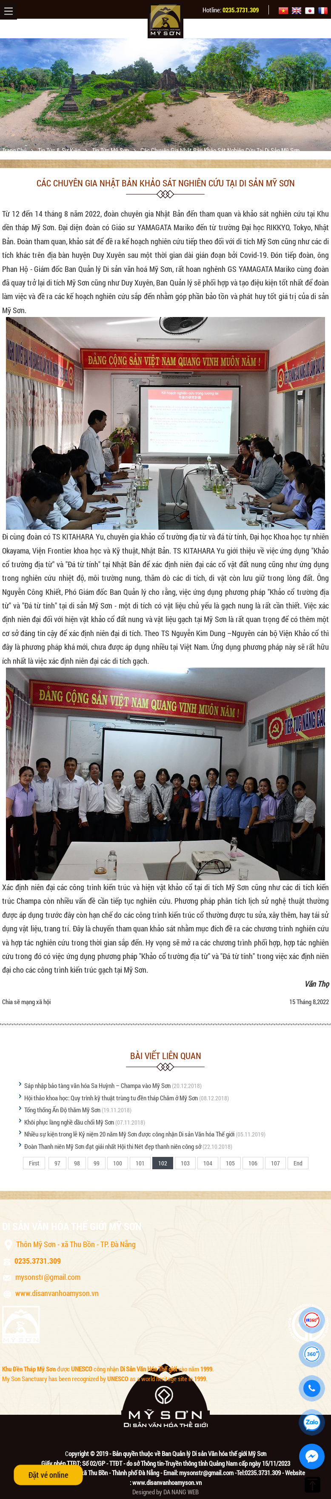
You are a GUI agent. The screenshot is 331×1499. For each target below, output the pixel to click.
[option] (165, 94)
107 (275, 1163)
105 (230, 1163)
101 (140, 1163)
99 (97, 1163)
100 (117, 1163)
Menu (8, 11)
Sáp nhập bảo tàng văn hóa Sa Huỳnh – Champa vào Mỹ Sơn (97, 1085)
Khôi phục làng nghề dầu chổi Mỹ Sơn (69, 1122)
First (34, 1163)
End (298, 1163)
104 (207, 1163)
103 (185, 1163)
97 (57, 1163)
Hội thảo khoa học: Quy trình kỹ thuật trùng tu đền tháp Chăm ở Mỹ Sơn (111, 1098)
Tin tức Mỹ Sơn (111, 150)
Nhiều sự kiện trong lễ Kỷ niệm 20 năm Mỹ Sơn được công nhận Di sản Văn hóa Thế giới (129, 1134)
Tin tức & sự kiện (60, 150)
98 (77, 1163)
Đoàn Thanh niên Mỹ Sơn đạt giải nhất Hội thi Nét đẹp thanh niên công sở (112, 1146)
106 (252, 1163)
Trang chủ (15, 150)
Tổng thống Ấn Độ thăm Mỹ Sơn (62, 1109)
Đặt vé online (48, 1475)
